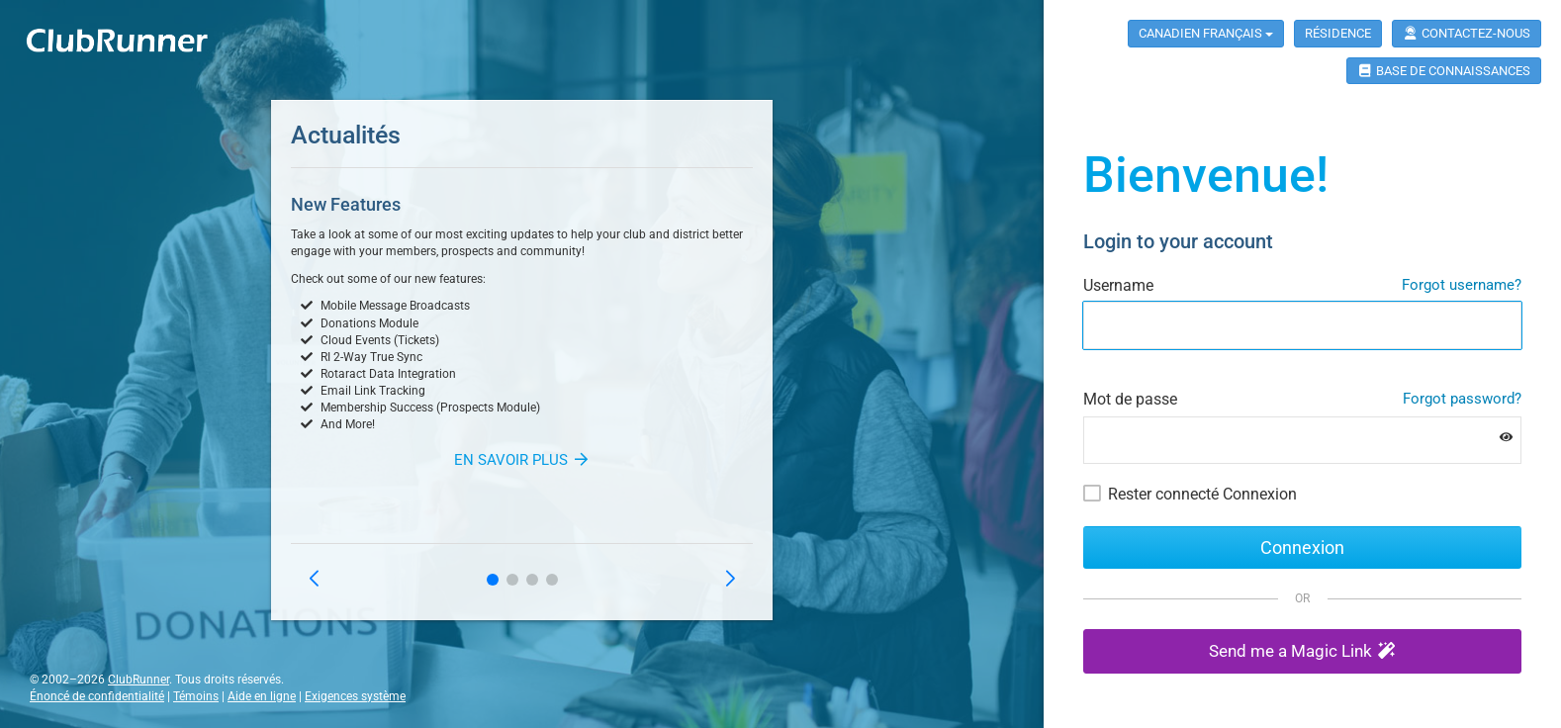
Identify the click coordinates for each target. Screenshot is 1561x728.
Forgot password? (1462, 399)
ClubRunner (138, 679)
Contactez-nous (1466, 33)
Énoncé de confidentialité (97, 696)
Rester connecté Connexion (1202, 494)
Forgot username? (1461, 285)
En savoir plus (522, 460)
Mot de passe (1130, 399)
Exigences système (355, 696)
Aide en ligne (262, 696)
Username (1118, 285)
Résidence (1338, 33)
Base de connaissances (1443, 70)
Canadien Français (1206, 33)
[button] (493, 580)
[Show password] (1506, 437)
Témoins (196, 696)
